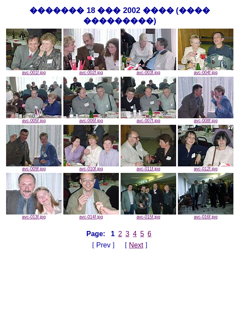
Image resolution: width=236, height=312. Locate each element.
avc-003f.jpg (148, 70)
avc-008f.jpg (205, 118)
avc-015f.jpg (148, 215)
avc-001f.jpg (34, 70)
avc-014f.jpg (91, 215)
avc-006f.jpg (91, 118)
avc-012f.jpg (205, 166)
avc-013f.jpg (34, 215)
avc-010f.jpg (91, 166)
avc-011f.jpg (148, 166)
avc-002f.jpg (91, 70)
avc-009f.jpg (34, 166)
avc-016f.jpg (205, 215)
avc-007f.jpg (148, 118)
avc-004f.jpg (205, 70)
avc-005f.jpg (34, 118)
